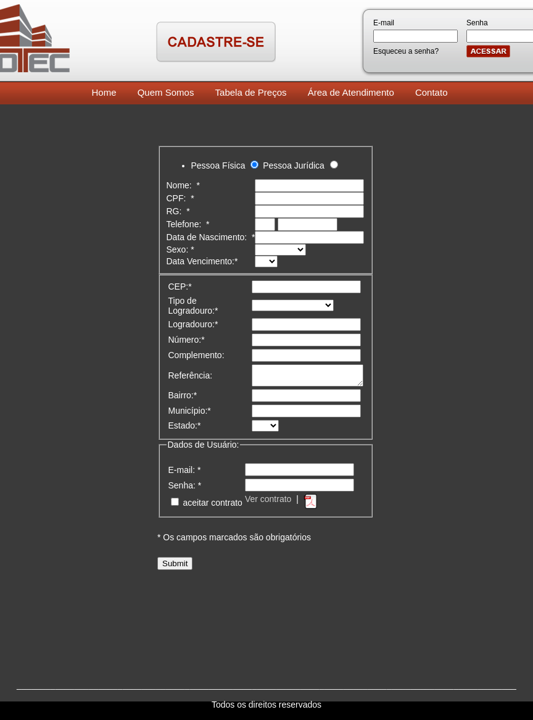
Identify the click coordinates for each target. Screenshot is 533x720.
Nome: (183, 185)
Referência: (190, 377)
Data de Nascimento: (211, 237)
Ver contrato (268, 503)
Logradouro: (193, 324)
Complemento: (196, 355)
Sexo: (180, 249)
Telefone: (188, 224)
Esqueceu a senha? (406, 51)
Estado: (184, 429)
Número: (186, 340)
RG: (178, 211)
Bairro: (182, 399)
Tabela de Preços (251, 92)
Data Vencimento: (202, 261)
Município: (189, 414)
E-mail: (184, 474)
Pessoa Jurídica (293, 165)
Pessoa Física (218, 165)
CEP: (180, 286)
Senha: (185, 489)
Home (104, 92)
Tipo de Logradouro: (193, 306)
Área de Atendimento (351, 92)
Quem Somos (166, 92)
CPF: (180, 198)
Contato (431, 92)
